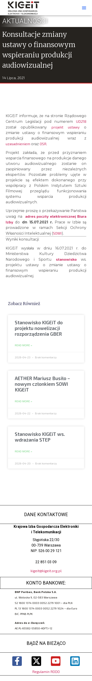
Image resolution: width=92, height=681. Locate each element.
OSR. (43, 144)
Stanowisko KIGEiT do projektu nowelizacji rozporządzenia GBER (39, 328)
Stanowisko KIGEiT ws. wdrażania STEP (40, 436)
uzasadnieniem (18, 144)
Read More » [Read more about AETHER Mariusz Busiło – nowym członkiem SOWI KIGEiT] (23, 401)
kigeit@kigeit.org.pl (46, 570)
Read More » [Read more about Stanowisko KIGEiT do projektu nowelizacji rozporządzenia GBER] (23, 345)
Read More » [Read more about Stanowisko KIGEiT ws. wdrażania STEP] (23, 451)
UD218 (81, 121)
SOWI (57, 233)
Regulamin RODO (46, 671)
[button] (84, 7)
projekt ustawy (65, 127)
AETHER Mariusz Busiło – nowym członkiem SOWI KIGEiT (42, 383)
